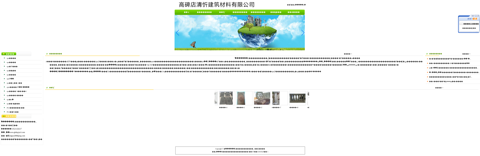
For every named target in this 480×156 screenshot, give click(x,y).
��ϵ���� (294, 12)
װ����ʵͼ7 (277, 107)
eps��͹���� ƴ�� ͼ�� (14, 83)
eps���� (11, 58)
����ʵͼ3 (259, 107)
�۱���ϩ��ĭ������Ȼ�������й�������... (454, 72)
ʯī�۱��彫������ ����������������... (453, 68)
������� (239, 152)
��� (225, 152)
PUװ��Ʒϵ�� (13, 112)
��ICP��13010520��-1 (258, 152)
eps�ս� (10, 100)
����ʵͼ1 (224, 107)
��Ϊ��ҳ (291, 5)
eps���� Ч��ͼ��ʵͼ (16, 91)
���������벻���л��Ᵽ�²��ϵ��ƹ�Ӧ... (450, 77)
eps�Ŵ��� (12, 66)
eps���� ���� (15, 95)
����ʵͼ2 (242, 107)
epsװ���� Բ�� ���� (18, 87)
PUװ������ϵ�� (15, 108)
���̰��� (275, 12)
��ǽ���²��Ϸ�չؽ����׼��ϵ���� (446, 81)
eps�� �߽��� (13, 104)
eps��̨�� (11, 71)
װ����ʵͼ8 (294, 107)
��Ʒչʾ (222, 12)
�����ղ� (300, 5)
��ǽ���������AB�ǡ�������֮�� (449, 63)
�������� (204, 12)
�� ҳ (186, 12)
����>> (348, 54)
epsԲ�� (10, 79)
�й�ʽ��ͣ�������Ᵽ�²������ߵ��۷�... (450, 59)
